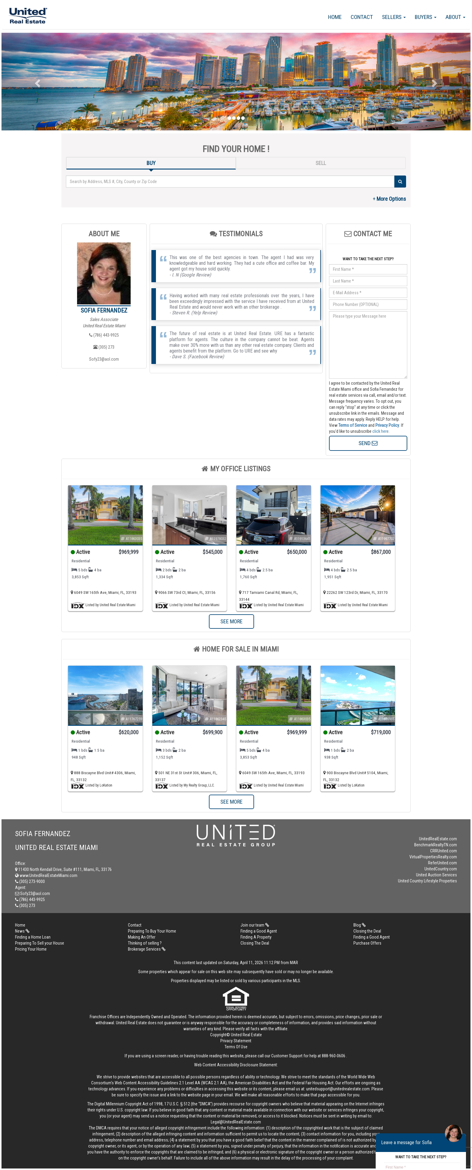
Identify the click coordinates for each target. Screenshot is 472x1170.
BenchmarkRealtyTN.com (435, 844)
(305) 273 (103, 347)
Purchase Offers (367, 943)
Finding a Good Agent (259, 931)
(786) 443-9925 (104, 335)
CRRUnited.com (443, 850)
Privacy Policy (387, 425)
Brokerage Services (147, 949)
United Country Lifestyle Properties (427, 880)
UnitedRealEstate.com (438, 838)
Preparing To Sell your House (39, 943)
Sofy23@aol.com (104, 359)
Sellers (394, 17)
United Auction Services (436, 874)
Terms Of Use (236, 1046)
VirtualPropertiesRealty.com (433, 856)
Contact (362, 17)
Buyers (425, 17)
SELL (320, 163)
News (22, 931)
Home (335, 17)
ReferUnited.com (442, 862)
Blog (359, 925)
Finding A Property (256, 937)
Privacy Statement (235, 1040)
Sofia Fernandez (104, 310)
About (455, 17)
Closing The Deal (255, 943)
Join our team (255, 925)
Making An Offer (141, 937)
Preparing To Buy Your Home (152, 931)
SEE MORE (231, 621)
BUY (151, 163)
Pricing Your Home (31, 949)
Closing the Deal (367, 931)
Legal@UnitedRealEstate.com (236, 1122)
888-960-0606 (333, 1055)
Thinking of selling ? (145, 943)
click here (380, 431)
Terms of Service (352, 425)
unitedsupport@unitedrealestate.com (338, 1088)
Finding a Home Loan (33, 937)
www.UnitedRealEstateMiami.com (46, 875)
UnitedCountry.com (440, 868)
